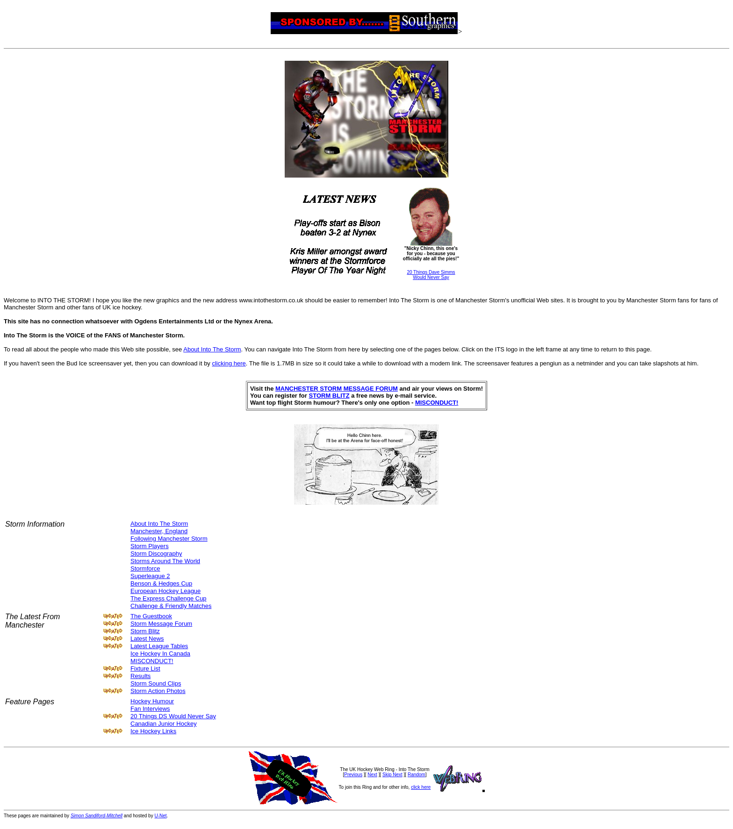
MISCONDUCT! (436, 402)
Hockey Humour (152, 701)
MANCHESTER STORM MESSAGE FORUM (336, 388)
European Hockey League (165, 590)
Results (140, 675)
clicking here (228, 363)
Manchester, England (158, 531)
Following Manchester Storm (169, 538)
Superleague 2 (150, 575)
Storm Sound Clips (155, 683)
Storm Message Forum (161, 623)
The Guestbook (151, 616)
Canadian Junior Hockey (163, 723)
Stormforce (145, 568)
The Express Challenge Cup (168, 598)
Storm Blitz (145, 631)
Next (372, 774)
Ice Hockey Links (153, 731)
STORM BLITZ (329, 395)
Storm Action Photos (158, 690)
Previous (353, 774)
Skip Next (392, 774)
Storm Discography (156, 553)
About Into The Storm (212, 349)
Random (416, 774)
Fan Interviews (150, 708)
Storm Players (149, 546)
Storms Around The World (165, 561)
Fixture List (145, 668)
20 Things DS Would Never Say (173, 716)
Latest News (147, 638)
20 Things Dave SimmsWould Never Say (431, 275)
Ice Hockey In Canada (160, 653)
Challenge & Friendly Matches (170, 605)
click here (421, 787)
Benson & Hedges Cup (161, 583)
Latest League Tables (159, 646)
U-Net (160, 815)
